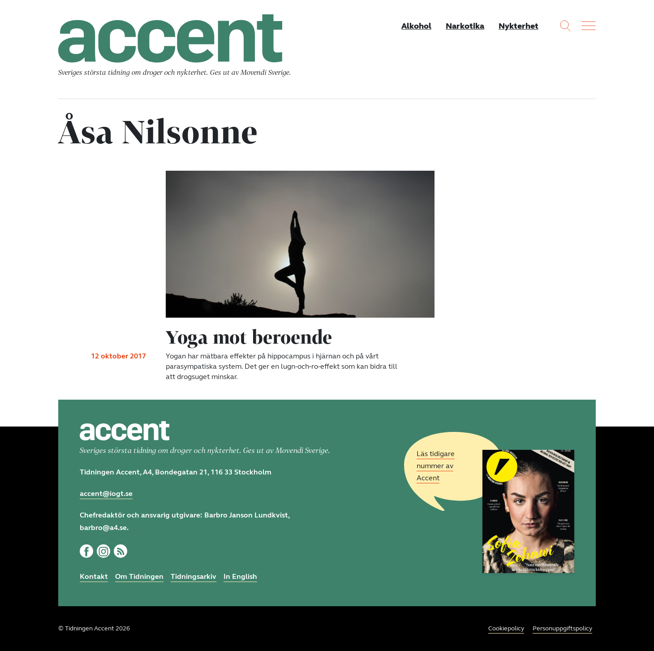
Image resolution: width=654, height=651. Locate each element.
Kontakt (94, 576)
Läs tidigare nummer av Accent (436, 465)
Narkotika (465, 26)
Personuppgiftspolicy (562, 628)
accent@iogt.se (106, 493)
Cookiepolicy (506, 628)
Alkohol (416, 26)
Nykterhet (518, 26)
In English (240, 576)
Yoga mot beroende (249, 337)
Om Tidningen (139, 576)
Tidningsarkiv (193, 576)
